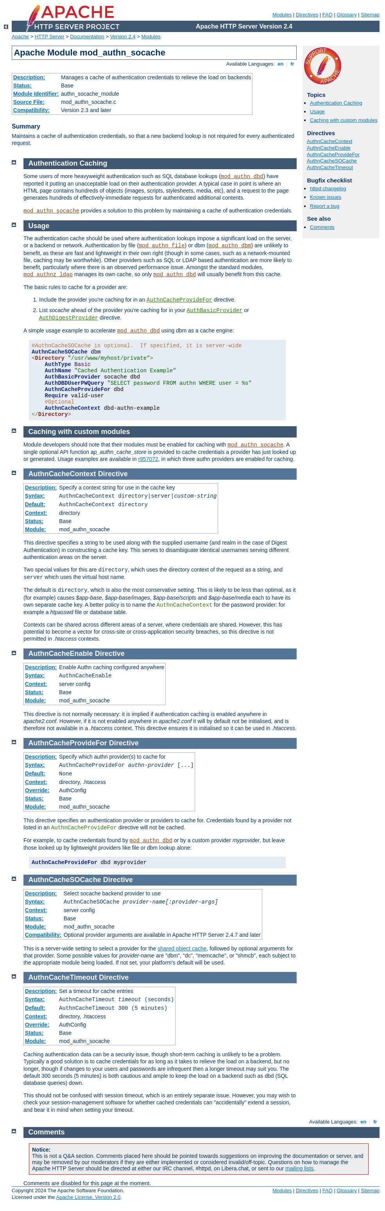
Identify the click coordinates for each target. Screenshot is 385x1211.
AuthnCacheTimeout (330, 167)
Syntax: (35, 496)
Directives (307, 15)
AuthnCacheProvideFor (333, 154)
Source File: (29, 102)
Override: (37, 790)
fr (292, 64)
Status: (22, 85)
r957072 (148, 459)
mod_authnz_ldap (48, 274)
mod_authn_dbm (229, 246)
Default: (35, 504)
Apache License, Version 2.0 (88, 1197)
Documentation (87, 36)
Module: (35, 529)
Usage (317, 111)
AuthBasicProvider (215, 310)
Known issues (325, 197)
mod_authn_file (162, 246)
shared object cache (182, 948)
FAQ (327, 15)
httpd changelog (328, 188)
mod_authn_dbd (242, 176)
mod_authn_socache (51, 211)
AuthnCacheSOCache (332, 161)
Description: (29, 77)
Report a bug (324, 206)
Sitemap (370, 15)
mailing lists (299, 1168)
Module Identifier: (36, 94)
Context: (36, 513)
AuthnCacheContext (329, 141)
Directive (113, 474)
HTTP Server (49, 36)
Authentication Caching (336, 103)
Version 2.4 (123, 36)
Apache (20, 36)
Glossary (346, 15)
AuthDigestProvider (68, 318)
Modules (282, 15)
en (280, 64)
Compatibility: (31, 110)
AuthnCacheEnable (329, 148)
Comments (322, 227)
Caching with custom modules (344, 120)
